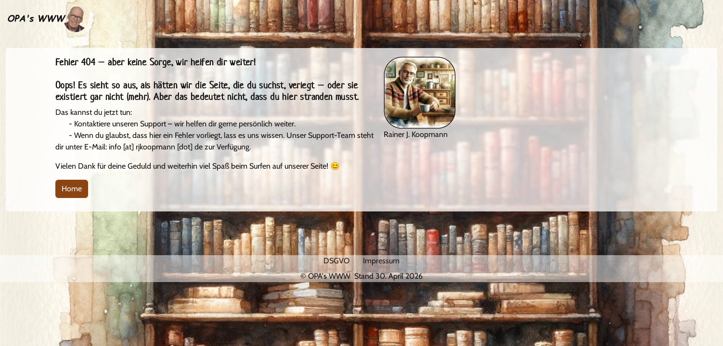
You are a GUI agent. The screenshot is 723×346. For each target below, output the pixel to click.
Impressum (381, 260)
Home (72, 188)
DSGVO (336, 260)
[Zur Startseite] (45, 18)
